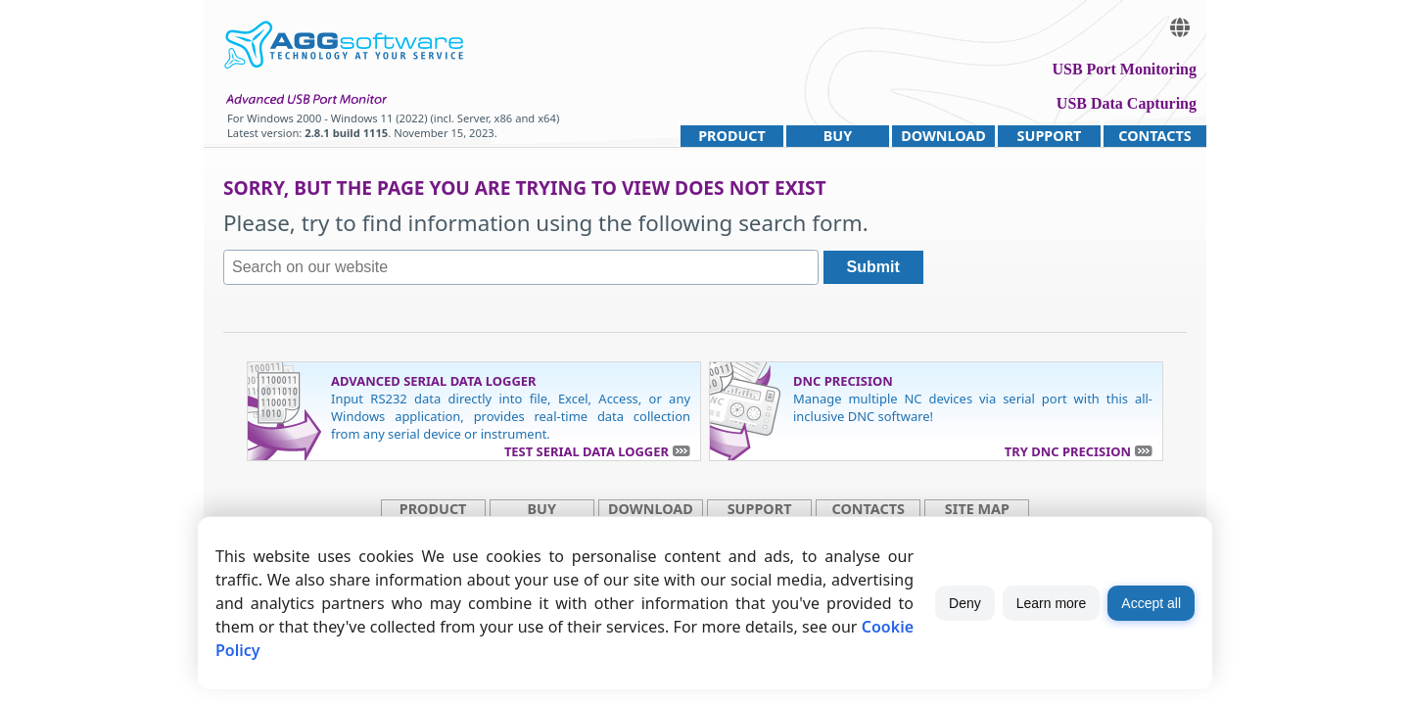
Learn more (1051, 603)
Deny (965, 603)
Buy (837, 135)
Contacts (1154, 135)
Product (732, 135)
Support (1049, 135)
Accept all (1151, 603)
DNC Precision (843, 381)
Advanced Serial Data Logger (434, 381)
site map (977, 508)
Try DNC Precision (1068, 451)
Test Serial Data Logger (586, 451)
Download (943, 135)
